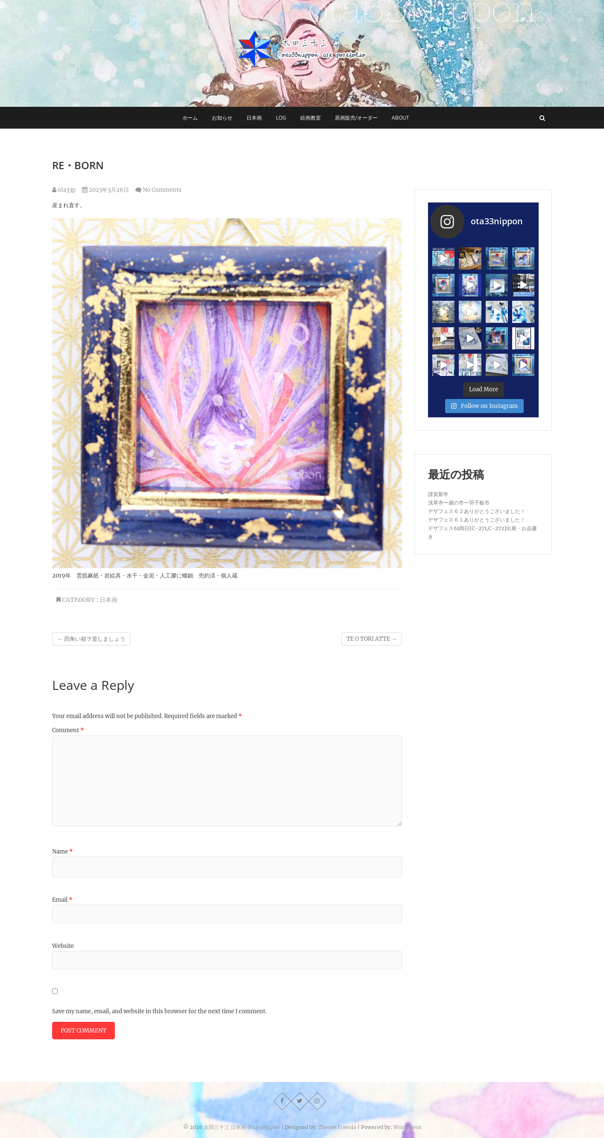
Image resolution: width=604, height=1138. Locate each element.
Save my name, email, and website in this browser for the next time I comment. (159, 1011)
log (281, 117)
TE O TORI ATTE (371, 638)
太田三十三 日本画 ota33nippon (242, 1127)
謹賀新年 (438, 494)
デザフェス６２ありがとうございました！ (476, 511)
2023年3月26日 (105, 190)
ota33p (64, 190)
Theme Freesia (337, 1127)
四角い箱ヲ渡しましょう (91, 638)
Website (63, 946)
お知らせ (222, 117)
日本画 (254, 117)
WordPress (407, 1127)
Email (62, 899)
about (400, 117)
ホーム (190, 117)
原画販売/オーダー (356, 117)
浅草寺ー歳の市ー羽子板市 (459, 502)
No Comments (162, 190)
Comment (68, 730)
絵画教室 (310, 117)
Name (62, 851)
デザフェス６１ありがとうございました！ (476, 519)
